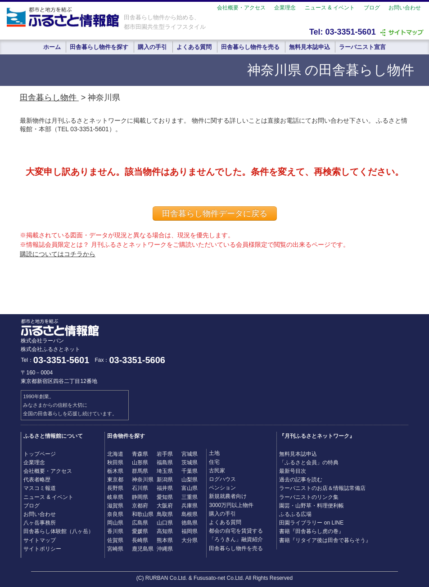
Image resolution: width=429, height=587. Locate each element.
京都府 (140, 506)
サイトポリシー (42, 549)
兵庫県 (189, 506)
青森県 (140, 454)
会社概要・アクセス (241, 7)
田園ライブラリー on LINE (311, 523)
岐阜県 (115, 497)
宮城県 (189, 454)
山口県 (165, 523)
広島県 (140, 523)
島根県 (189, 514)
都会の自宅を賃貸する (236, 531)
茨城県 (189, 462)
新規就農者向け (228, 496)
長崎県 (140, 540)
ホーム (52, 47)
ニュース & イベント (330, 7)
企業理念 (285, 7)
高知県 (165, 531)
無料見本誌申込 (309, 47)
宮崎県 (115, 549)
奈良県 (115, 514)
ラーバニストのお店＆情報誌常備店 (322, 488)
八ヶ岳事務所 (39, 523)
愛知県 (165, 497)
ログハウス (222, 479)
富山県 (189, 488)
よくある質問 (194, 47)
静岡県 (140, 497)
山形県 (140, 462)
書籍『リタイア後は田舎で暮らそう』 (325, 540)
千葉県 (189, 471)
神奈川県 (143, 479)
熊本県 (165, 540)
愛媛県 (140, 531)
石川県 (140, 488)
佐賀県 (115, 540)
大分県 (189, 540)
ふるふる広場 (295, 514)
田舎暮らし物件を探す (99, 47)
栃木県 (115, 471)
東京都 (115, 479)
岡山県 (115, 523)
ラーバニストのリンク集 (309, 497)
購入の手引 (152, 47)
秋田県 (115, 462)
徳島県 (189, 523)
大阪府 (165, 506)
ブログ (372, 7)
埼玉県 (165, 471)
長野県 (115, 488)
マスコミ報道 (39, 488)
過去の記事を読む (300, 479)
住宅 (214, 462)
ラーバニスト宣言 (362, 47)
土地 (214, 453)
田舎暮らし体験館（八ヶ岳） (58, 531)
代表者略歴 (36, 479)
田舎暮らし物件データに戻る (214, 213)
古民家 (217, 470)
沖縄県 (165, 549)
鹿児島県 (143, 549)
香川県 (115, 531)
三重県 (189, 497)
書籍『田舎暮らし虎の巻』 (311, 531)
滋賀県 (115, 506)
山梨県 (189, 479)
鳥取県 (165, 514)
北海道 (115, 454)
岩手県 (165, 454)
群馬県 (140, 471)
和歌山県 (143, 514)
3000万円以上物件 (231, 505)
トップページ (39, 454)
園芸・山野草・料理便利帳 (311, 506)
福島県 (165, 462)
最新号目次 (292, 471)
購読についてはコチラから (57, 254)
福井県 (165, 488)
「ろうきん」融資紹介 (236, 539)
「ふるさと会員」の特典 (309, 462)
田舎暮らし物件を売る (250, 47)
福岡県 (189, 531)
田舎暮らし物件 (49, 97)
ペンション (222, 488)
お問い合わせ (404, 7)
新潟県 (165, 479)
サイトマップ (39, 540)
